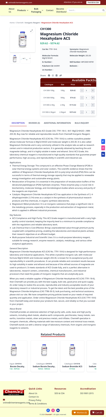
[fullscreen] (31, 31)
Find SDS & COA (93, 2)
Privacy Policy (35, 400)
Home (12, 23)
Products (22, 10)
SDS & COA (60, 393)
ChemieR (19, 23)
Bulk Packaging (37, 10)
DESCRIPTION (18, 123)
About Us (11, 10)
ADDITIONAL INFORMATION (57, 123)
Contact (49, 10)
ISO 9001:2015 (87, 393)
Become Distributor (61, 10)
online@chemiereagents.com (16, 402)
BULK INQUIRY (82, 123)
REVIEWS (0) (34, 123)
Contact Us (34, 396)
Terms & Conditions (38, 403)
